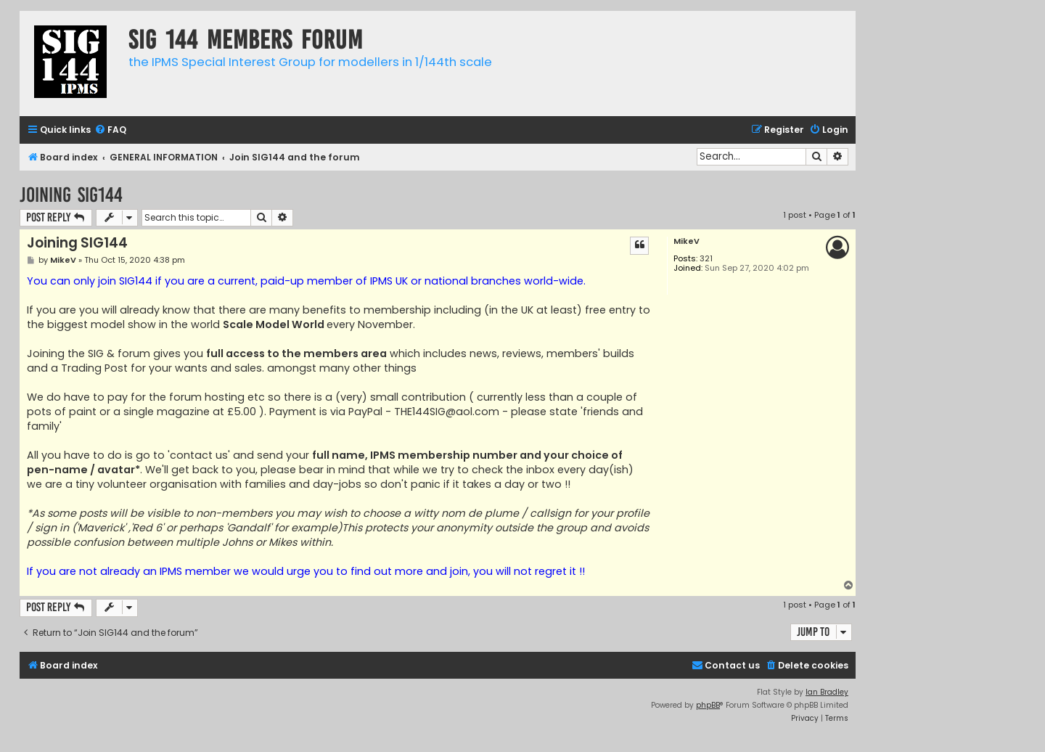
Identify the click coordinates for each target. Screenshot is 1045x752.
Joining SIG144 (71, 195)
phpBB (708, 705)
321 (706, 258)
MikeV (686, 241)
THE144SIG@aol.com (446, 411)
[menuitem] (110, 130)
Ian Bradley (827, 692)
